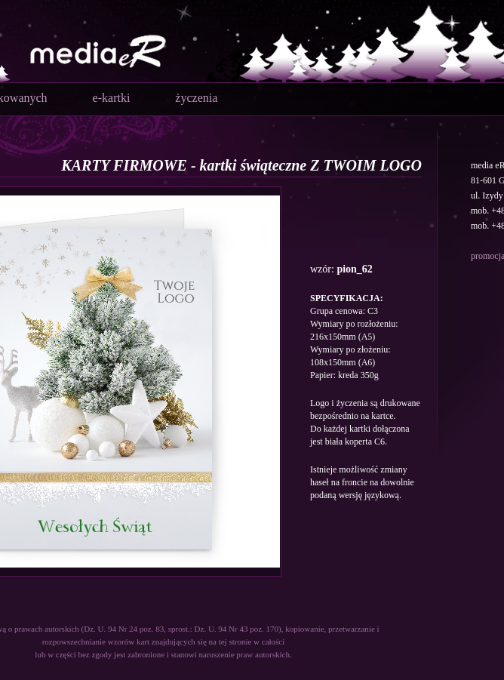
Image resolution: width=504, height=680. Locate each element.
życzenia (196, 97)
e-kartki (112, 97)
